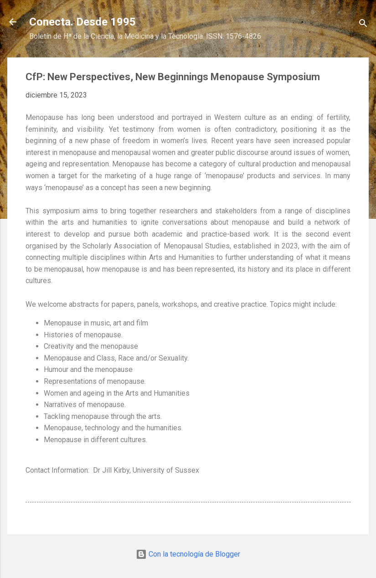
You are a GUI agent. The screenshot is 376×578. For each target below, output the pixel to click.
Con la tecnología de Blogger (188, 554)
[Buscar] (363, 25)
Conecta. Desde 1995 (82, 21)
